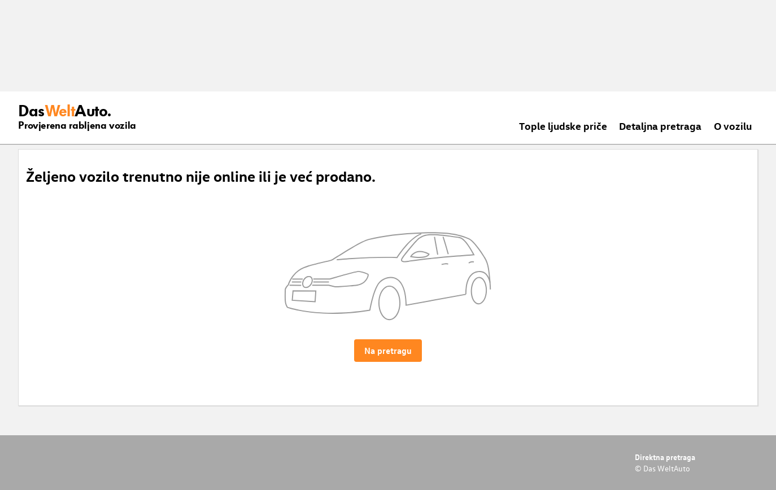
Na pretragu (388, 350)
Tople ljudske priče (563, 125)
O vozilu (733, 125)
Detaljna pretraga (660, 125)
